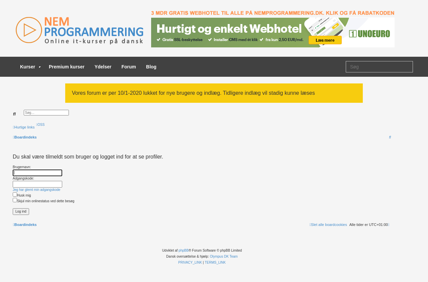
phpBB (184, 250)
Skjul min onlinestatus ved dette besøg (43, 201)
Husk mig (22, 195)
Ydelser (103, 66)
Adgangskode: (23, 178)
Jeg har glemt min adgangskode (36, 190)
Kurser (30, 66)
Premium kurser (67, 66)
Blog (151, 66)
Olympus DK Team (224, 256)
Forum (128, 66)
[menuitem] (40, 124)
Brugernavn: (22, 167)
